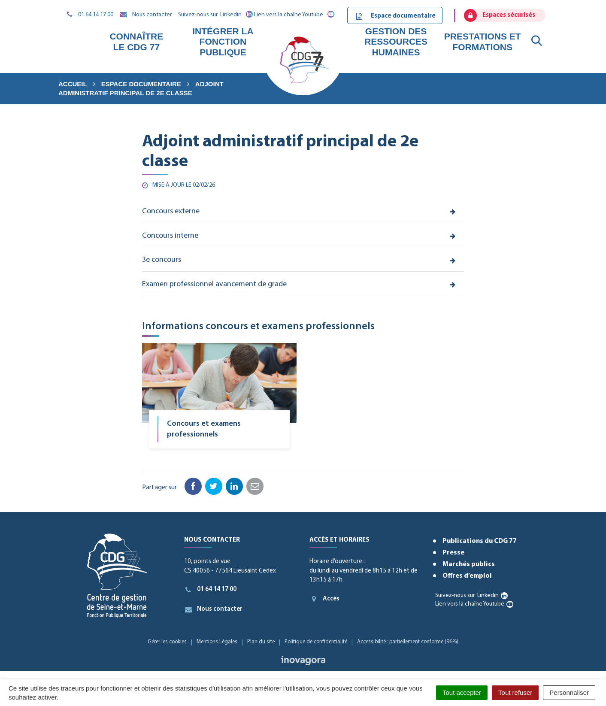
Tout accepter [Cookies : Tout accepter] (461, 692)
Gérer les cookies (167, 642)
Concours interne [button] (170, 236)
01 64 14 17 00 (210, 589)
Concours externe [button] (171, 211)
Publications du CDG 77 (479, 541)
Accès (324, 598)
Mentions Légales (217, 642)
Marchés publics (468, 564)
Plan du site (261, 642)
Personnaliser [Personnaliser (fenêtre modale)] (569, 692)
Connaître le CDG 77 (136, 41)
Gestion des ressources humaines (395, 41)
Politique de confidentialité (316, 642)
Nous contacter (213, 609)
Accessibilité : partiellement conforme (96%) (407, 642)
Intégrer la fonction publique (222, 41)
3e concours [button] (161, 260)
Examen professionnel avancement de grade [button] (214, 284)
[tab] (303, 212)
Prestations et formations (482, 41)
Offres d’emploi (467, 576)
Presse (453, 552)
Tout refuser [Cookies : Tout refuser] (515, 692)
